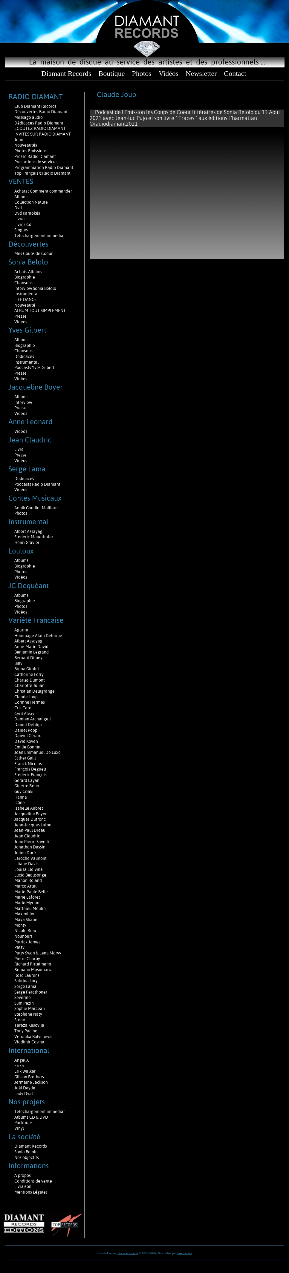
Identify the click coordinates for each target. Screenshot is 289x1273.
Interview (23, 402)
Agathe (21, 630)
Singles (21, 229)
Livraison (22, 1186)
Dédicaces (24, 356)
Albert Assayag (28, 531)
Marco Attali (26, 886)
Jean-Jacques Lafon (32, 824)
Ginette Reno (26, 785)
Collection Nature (31, 202)
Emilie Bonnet (27, 747)
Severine (22, 997)
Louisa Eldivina (28, 869)
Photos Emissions (31, 150)
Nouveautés (25, 145)
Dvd (18, 207)
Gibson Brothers (29, 1076)
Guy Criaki (23, 791)
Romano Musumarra (33, 969)
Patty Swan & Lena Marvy (37, 953)
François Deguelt (30, 769)
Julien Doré (25, 852)
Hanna (20, 797)
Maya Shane (25, 919)
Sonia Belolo (26, 1151)
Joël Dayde (24, 1088)
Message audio (29, 117)
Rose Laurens (26, 975)
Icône (19, 802)
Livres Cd (22, 224)
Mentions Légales (31, 1192)
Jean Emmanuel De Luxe (37, 752)
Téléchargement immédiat (39, 235)
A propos (22, 1175)
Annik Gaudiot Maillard (36, 507)
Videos (20, 321)
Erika (19, 1065)
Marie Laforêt (27, 897)
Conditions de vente (33, 1181)
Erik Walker (25, 1071)
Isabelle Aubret (28, 808)
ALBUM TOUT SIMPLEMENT (40, 310)
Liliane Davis (26, 863)
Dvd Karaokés (27, 213)
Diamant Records (66, 73)
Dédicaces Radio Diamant (38, 123)
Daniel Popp (25, 730)
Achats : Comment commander (43, 191)
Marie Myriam (27, 902)
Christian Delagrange (34, 691)
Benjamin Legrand (31, 652)
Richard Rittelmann (32, 964)
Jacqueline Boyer (30, 813)
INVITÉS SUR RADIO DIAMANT (42, 134)
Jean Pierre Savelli (31, 841)
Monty (20, 925)
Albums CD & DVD (31, 1117)
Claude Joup (26, 696)
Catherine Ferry (29, 674)
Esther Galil (25, 758)
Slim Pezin (24, 1003)
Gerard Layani (27, 780)
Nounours (23, 936)
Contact (235, 73)
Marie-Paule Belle (31, 891)
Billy (18, 663)
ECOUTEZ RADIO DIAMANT (40, 128)
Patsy (19, 947)
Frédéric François (30, 774)
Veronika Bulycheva (33, 1036)
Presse (20, 316)
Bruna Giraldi (26, 668)
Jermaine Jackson (31, 1082)
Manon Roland (28, 880)
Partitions (23, 1122)
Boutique (111, 73)
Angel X (21, 1060)
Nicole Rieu (25, 930)
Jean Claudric (27, 836)
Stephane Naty (28, 1014)
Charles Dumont (29, 680)
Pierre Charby (27, 958)
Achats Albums (28, 271)
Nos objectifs (26, 1157)
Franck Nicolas (28, 763)
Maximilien (25, 913)
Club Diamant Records (35, 106)
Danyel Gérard (28, 735)
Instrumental (26, 293)
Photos (141, 73)
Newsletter (201, 73)
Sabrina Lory (26, 980)
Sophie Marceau (29, 1008)
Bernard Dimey (28, 657)
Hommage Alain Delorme (38, 635)
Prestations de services (35, 161)
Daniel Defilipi (28, 724)
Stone (19, 1019)
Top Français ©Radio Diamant (42, 173)
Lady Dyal (23, 1093)
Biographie (25, 277)
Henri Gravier (26, 542)
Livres (19, 218)
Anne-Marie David (31, 646)
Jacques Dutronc (30, 819)
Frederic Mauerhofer (33, 536)
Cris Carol (23, 707)
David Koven (26, 741)
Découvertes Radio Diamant (41, 111)
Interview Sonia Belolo (35, 288)
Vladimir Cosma (29, 1042)
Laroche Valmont (30, 858)
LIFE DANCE (25, 299)
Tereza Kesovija (29, 1025)
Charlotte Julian (29, 685)
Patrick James (27, 942)
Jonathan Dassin (29, 847)
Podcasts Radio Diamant (37, 484)
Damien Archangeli (32, 719)
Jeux (18, 139)
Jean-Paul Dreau (29, 830)
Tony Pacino (25, 1030)
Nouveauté (24, 305)
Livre (19, 449)
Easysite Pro (184, 1253)
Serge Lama (25, 986)
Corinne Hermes (29, 702)
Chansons (23, 282)
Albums (21, 196)
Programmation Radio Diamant (43, 167)
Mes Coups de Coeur (33, 253)
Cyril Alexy (24, 713)
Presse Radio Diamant (35, 156)
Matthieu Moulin (30, 908)
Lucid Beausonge (30, 875)
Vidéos (169, 73)
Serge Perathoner (30, 992)
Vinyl (19, 1128)
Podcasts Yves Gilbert (34, 367)
